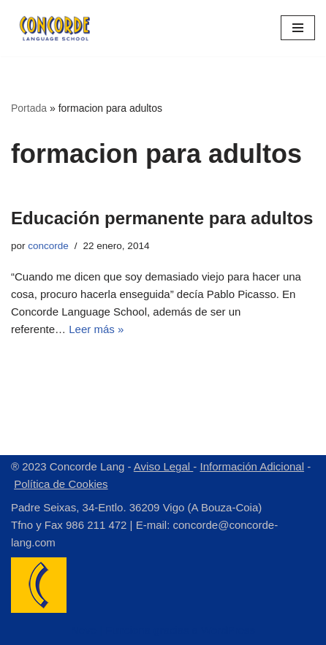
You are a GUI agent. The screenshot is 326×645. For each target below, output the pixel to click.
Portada (29, 108)
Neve (83, 630)
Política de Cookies (60, 484)
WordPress (228, 630)
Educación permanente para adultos (162, 218)
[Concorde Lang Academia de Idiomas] (55, 28)
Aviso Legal (163, 466)
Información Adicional (252, 466)
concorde (48, 245)
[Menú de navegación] (298, 27)
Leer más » (96, 329)
